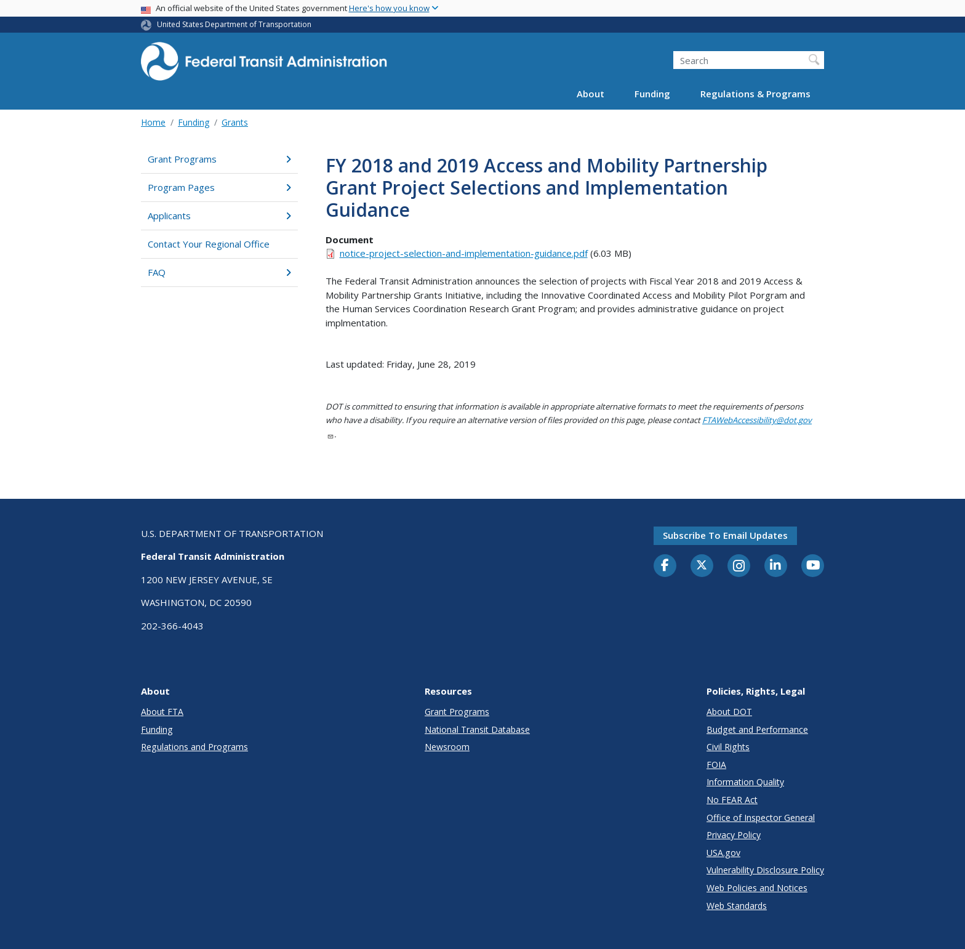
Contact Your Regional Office (209, 244)
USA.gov (723, 852)
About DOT (729, 711)
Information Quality (745, 782)
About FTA (162, 711)
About (590, 93)
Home (153, 122)
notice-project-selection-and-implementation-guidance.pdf (464, 253)
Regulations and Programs (194, 747)
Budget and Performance (757, 729)
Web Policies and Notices (757, 888)
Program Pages (219, 187)
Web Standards (737, 905)
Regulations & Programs (755, 93)
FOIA (716, 764)
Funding (652, 93)
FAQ (219, 272)
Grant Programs (219, 159)
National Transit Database (477, 729)
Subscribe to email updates (725, 535)
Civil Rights (728, 747)
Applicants (219, 215)
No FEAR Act (732, 800)
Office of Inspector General (761, 817)
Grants (235, 122)
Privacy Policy (734, 835)
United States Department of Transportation (234, 24)
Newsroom (447, 747)
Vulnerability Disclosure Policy (765, 870)
